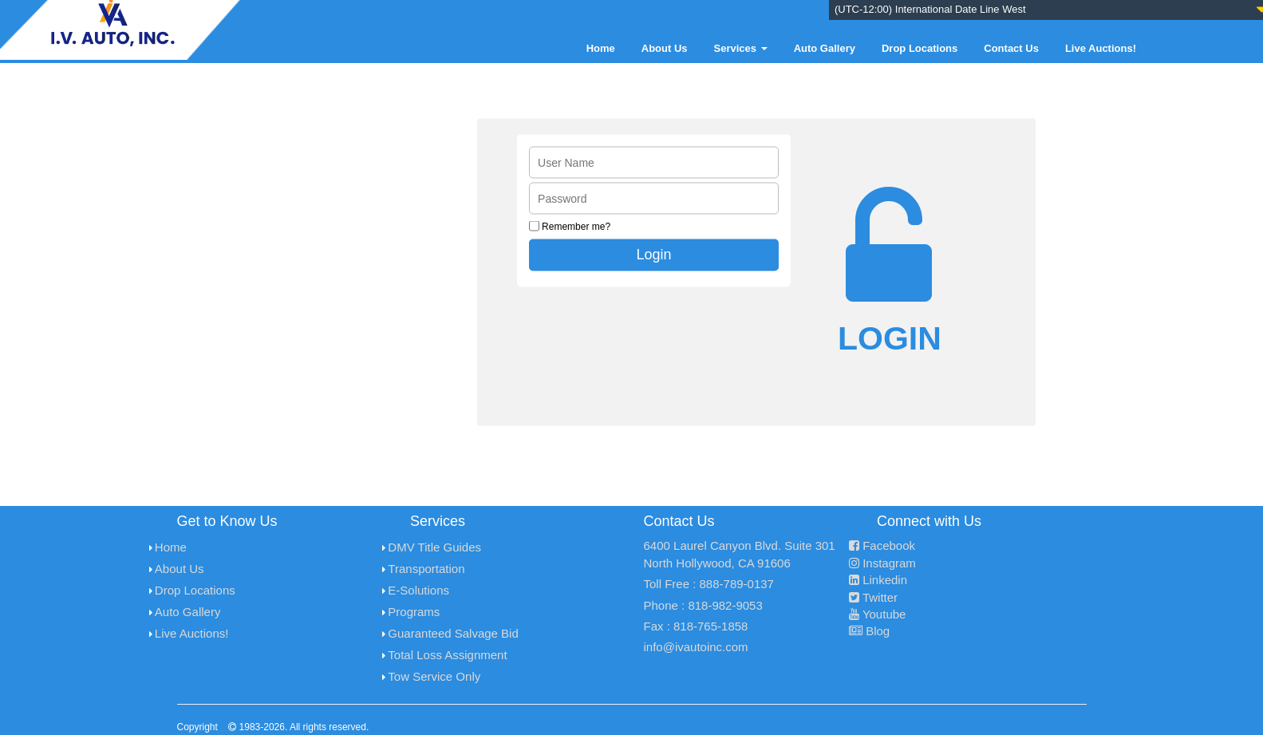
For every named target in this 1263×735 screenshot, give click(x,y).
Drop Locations (919, 48)
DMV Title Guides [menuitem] (434, 547)
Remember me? (576, 225)
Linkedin (878, 580)
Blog (869, 631)
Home (600, 48)
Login (654, 254)
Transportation (426, 568)
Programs (414, 611)
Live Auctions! (1100, 48)
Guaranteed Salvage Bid (453, 633)
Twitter (873, 597)
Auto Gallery (824, 48)
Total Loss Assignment (447, 655)
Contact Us (1011, 48)
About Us (664, 48)
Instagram (882, 563)
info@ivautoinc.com (696, 647)
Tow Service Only (434, 676)
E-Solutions (418, 590)
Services (741, 48)
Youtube (877, 614)
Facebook (882, 545)
